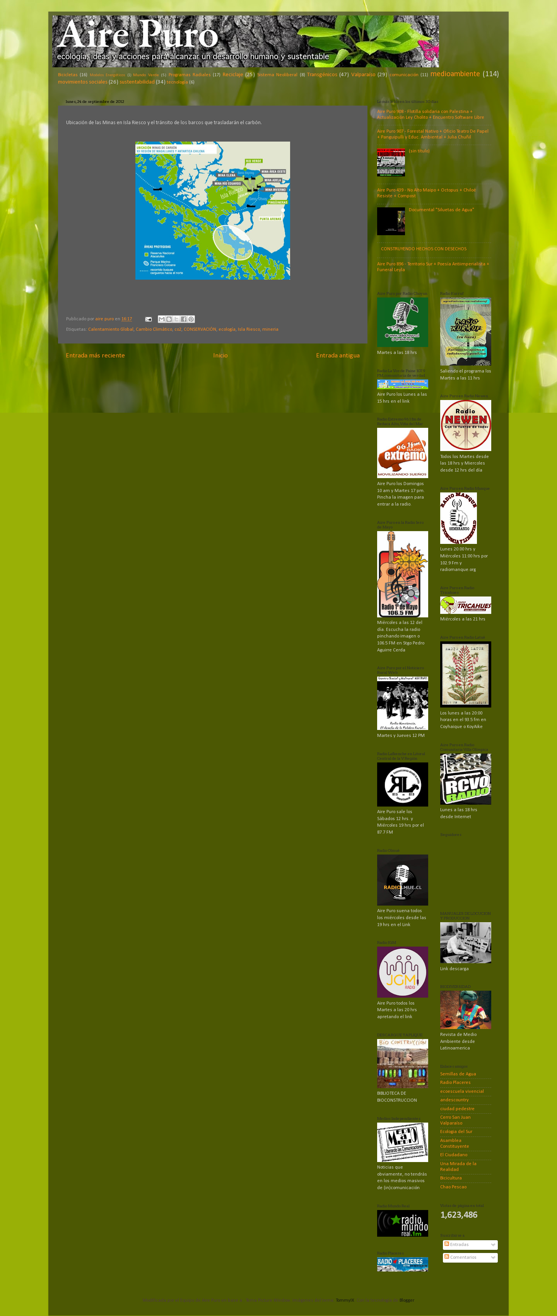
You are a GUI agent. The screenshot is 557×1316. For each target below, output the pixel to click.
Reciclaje (233, 75)
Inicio (220, 355)
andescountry (454, 1100)
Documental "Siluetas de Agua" (441, 210)
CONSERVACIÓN (200, 329)
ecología (227, 329)
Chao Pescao (453, 1187)
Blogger (407, 1300)
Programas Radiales (190, 75)
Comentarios (460, 1257)
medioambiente (455, 74)
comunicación (404, 75)
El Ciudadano (453, 1155)
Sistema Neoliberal (277, 75)
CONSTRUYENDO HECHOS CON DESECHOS (423, 249)
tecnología (177, 82)
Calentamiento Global (110, 329)
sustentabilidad (137, 82)
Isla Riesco (249, 329)
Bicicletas (68, 75)
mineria (270, 329)
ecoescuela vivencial (462, 1091)
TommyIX (345, 1300)
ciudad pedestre (457, 1109)
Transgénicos (322, 75)
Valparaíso (363, 75)
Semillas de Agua (458, 1074)
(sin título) (419, 151)
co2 (177, 329)
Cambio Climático (154, 329)
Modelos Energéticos (107, 75)
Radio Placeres (455, 1082)
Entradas (456, 1245)
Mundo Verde (146, 75)
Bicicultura (451, 1178)
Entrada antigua (338, 355)
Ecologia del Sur (456, 1132)
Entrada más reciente (95, 355)
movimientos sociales (83, 82)
